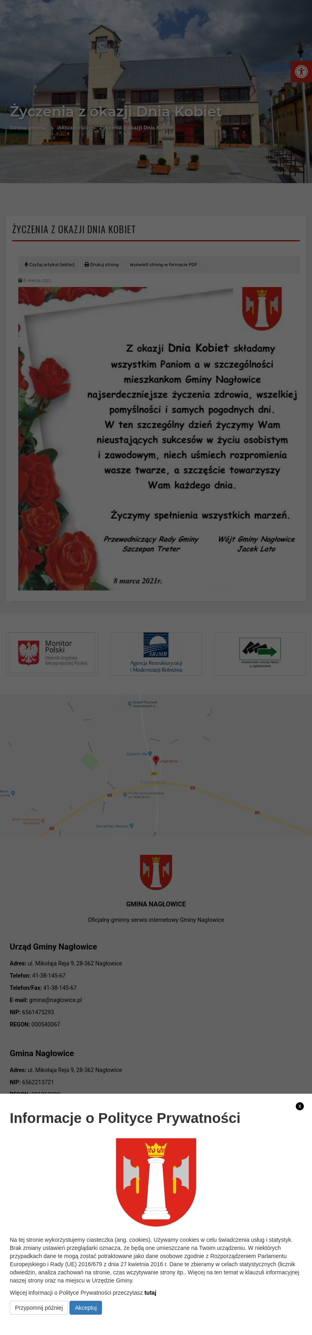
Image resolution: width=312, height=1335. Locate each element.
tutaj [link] (150, 1292)
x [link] (300, 1106)
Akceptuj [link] (86, 1307)
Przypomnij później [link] (39, 1307)
